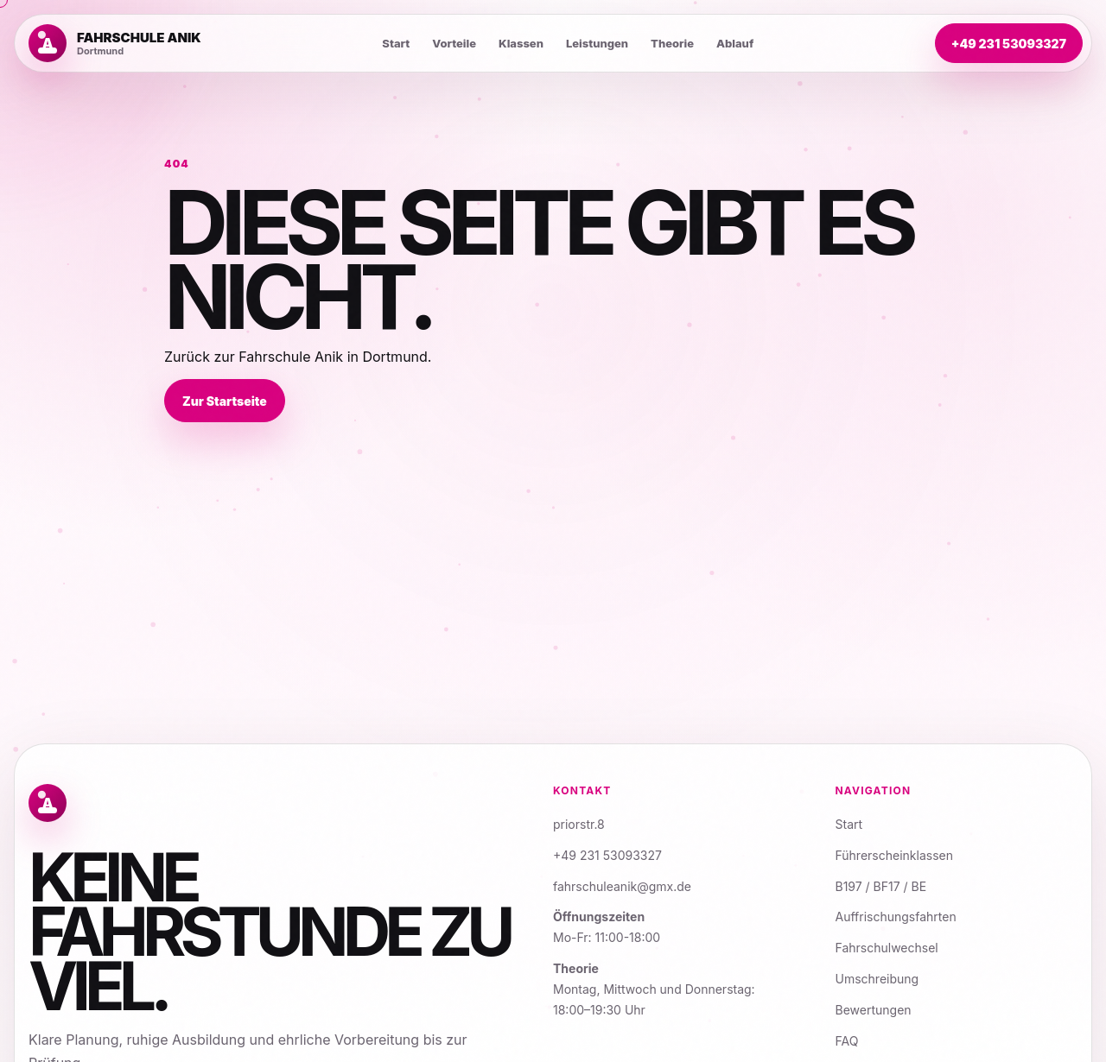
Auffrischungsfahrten (896, 916)
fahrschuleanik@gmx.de (622, 886)
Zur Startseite (224, 401)
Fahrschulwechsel (887, 947)
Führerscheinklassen (894, 855)
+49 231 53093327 (1008, 43)
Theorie (672, 43)
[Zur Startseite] (115, 43)
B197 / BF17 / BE (881, 886)
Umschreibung (877, 978)
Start (396, 43)
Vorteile (454, 43)
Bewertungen (874, 1009)
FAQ (847, 1041)
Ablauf (734, 43)
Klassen (521, 43)
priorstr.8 (579, 824)
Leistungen (597, 43)
